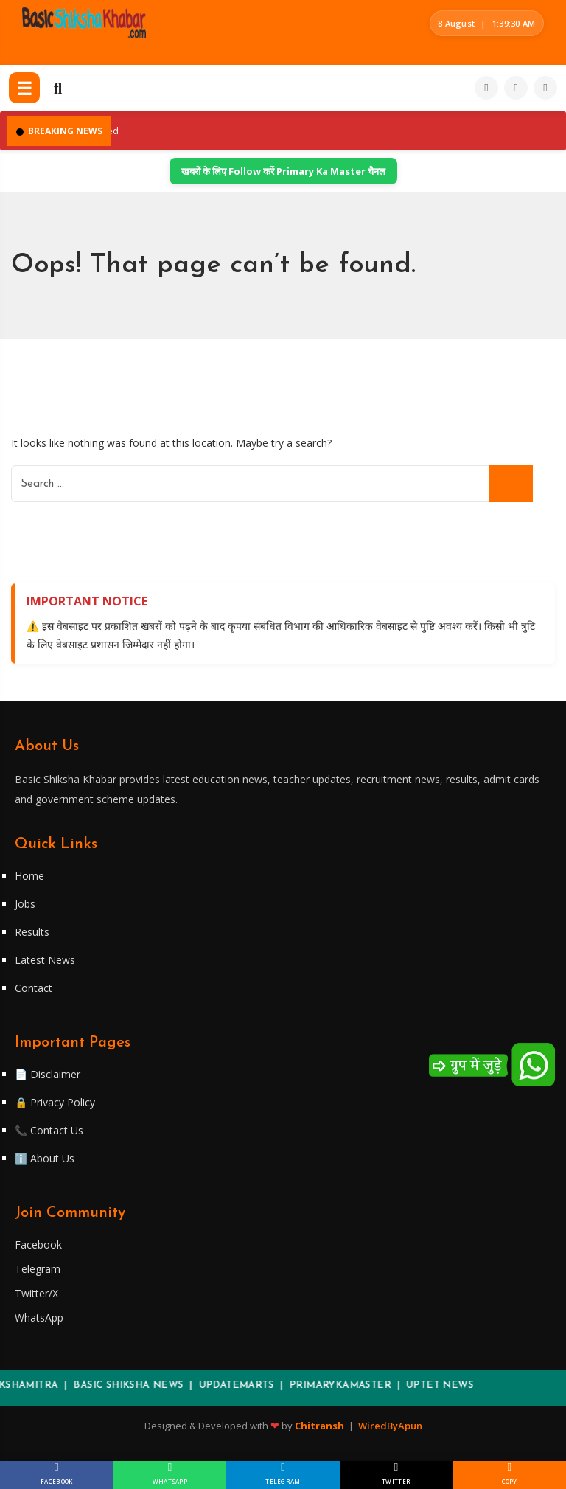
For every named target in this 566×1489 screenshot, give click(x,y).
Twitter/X (36, 1293)
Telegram (37, 1269)
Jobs (25, 904)
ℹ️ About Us (44, 1158)
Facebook (38, 1245)
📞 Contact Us (49, 1130)
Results (32, 932)
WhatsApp (39, 1318)
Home (29, 876)
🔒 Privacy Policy (55, 1102)
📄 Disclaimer (47, 1074)
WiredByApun (390, 1425)
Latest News (45, 960)
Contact (33, 988)
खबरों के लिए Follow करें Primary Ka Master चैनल (283, 171)
